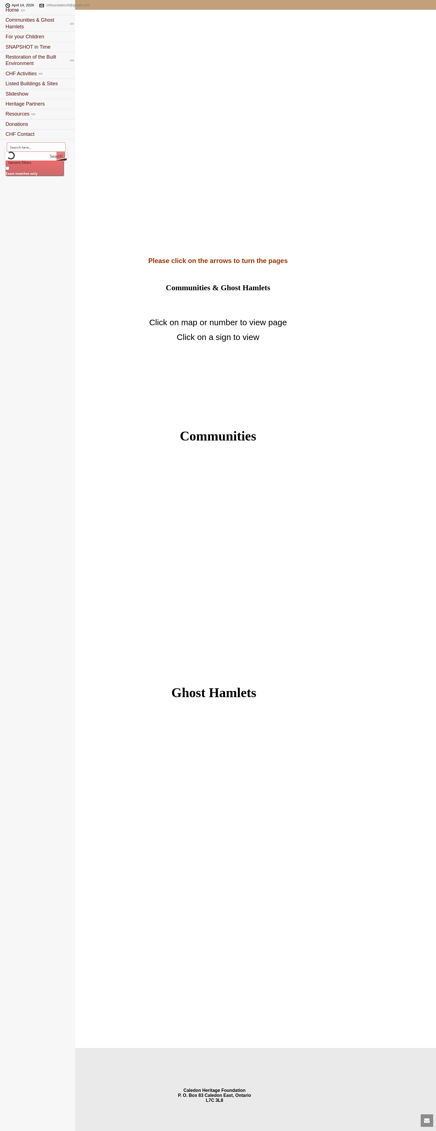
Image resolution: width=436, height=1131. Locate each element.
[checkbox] (33, 170)
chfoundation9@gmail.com (67, 5)
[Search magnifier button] (60, 156)
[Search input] (36, 147)
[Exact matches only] (7, 168)
